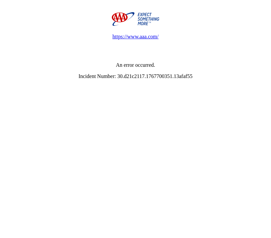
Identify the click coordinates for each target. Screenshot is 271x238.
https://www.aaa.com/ (135, 36)
